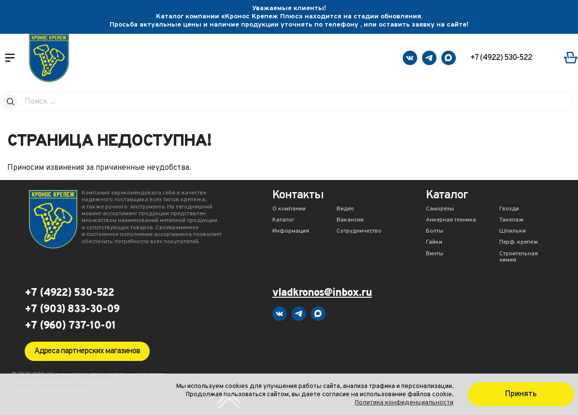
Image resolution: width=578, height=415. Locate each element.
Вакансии (350, 220)
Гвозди (509, 209)
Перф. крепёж (518, 242)
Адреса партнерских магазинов (87, 351)
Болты (434, 231)
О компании (289, 209)
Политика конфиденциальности (404, 403)
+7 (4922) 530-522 (501, 58)
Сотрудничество (359, 231)
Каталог (283, 220)
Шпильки (512, 231)
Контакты (298, 196)
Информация (290, 231)
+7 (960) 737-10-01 (70, 326)
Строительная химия (518, 257)
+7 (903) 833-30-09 (72, 310)
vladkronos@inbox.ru (322, 294)
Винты (434, 254)
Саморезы (440, 209)
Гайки (434, 242)
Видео (345, 209)
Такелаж (511, 220)
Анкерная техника (451, 220)
